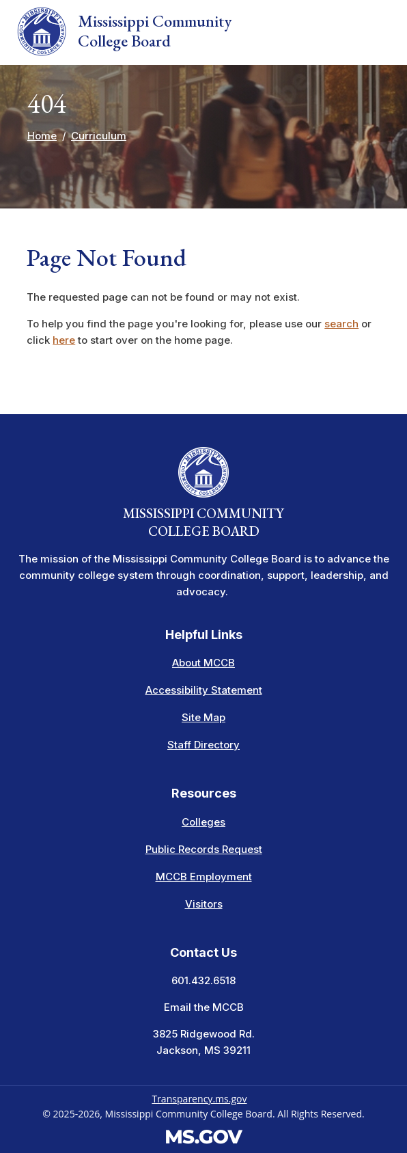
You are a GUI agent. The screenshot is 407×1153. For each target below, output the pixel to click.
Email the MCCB (204, 1007)
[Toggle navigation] (381, 32)
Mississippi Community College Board (123, 31)
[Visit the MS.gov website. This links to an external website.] (204, 1135)
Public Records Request (203, 849)
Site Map (203, 717)
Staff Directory (203, 744)
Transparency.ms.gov (199, 1098)
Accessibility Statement (203, 689)
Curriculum (98, 135)
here (64, 340)
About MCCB (203, 662)
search (341, 323)
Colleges (203, 821)
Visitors (204, 903)
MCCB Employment (204, 876)
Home (42, 135)
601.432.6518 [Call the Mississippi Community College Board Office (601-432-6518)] (203, 980)
